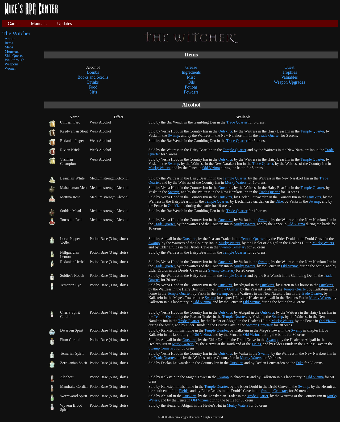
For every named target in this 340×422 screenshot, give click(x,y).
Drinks (93, 82)
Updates (64, 23)
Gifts (93, 92)
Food (93, 87)
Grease (191, 67)
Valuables (289, 77)
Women (10, 68)
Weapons (11, 64)
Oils (191, 82)
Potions (191, 87)
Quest (289, 67)
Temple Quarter (312, 131)
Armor (10, 39)
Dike (279, 201)
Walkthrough (14, 60)
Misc (191, 77)
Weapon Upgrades (289, 82)
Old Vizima (211, 168)
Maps (9, 47)
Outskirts (225, 131)
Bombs (93, 72)
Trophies (289, 72)
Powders (191, 92)
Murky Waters (159, 168)
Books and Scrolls (93, 77)
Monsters (12, 51)
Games (14, 23)
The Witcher (16, 33)
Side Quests (14, 56)
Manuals (38, 23)
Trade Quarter (237, 122)
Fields (256, 344)
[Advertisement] (200, 9)
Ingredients (191, 72)
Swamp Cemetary (232, 247)
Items (9, 43)
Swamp (173, 135)
